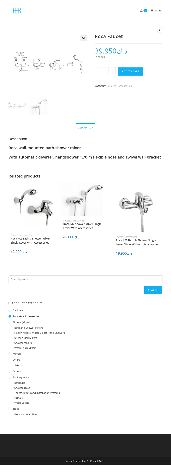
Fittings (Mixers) (22, 322)
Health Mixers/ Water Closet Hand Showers (39, 332)
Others (17, 371)
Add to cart (130, 71)
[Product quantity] (105, 70)
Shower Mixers (23, 343)
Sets (16, 365)
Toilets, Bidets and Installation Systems (37, 393)
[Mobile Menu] (155, 10)
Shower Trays (22, 388)
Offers (16, 359)
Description (85, 127)
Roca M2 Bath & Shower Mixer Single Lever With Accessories (30, 240)
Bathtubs (19, 382)
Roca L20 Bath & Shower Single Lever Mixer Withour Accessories (137, 242)
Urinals (18, 398)
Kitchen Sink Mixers (25, 338)
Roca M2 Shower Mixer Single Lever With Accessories (82, 226)
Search (153, 290)
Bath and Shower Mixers (28, 327)
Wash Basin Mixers (25, 348)
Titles (16, 408)
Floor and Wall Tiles (25, 414)
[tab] (85, 127)
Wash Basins (21, 402)
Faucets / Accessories (119, 86)
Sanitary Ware (21, 377)
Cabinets (18, 310)
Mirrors (17, 353)
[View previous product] (159, 30)
